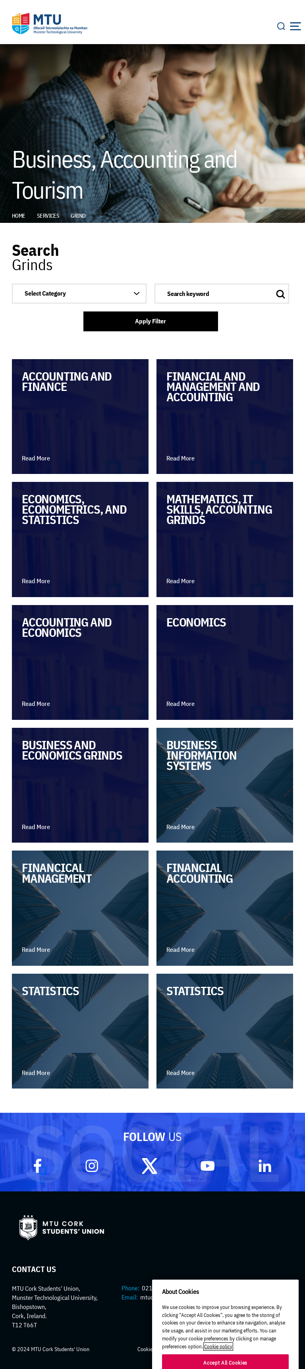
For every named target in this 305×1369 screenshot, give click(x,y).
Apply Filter (150, 321)
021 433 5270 (161, 1288)
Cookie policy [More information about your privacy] (218, 1360)
